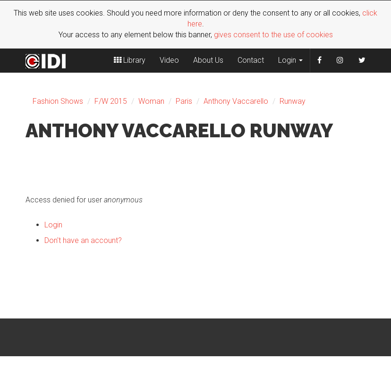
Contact (251, 60)
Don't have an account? (83, 240)
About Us (208, 60)
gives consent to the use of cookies (273, 34)
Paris (184, 101)
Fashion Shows (58, 101)
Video (169, 60)
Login (290, 60)
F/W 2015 (110, 101)
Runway (293, 101)
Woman (151, 101)
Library (129, 60)
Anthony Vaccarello (236, 101)
